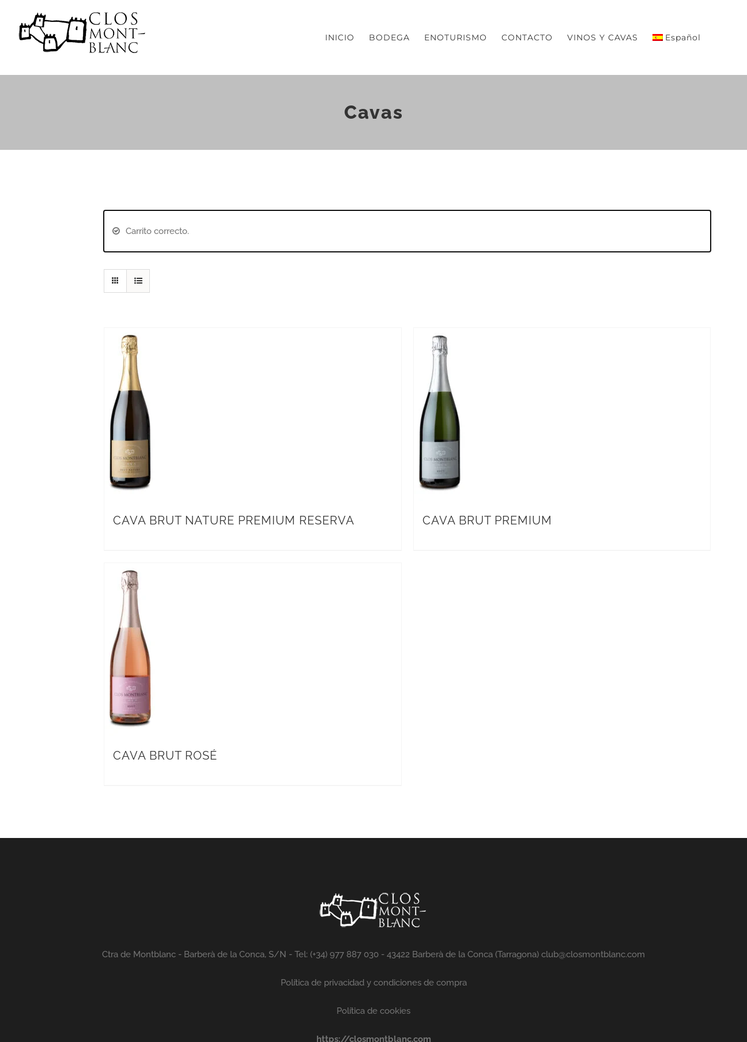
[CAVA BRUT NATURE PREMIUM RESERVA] (130, 338)
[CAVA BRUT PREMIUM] (440, 338)
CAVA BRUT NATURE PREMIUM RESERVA (233, 520)
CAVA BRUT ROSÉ (165, 755)
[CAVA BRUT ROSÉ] (130, 573)
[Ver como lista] (138, 281)
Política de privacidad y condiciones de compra (374, 982)
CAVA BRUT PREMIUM (487, 520)
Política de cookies (373, 1011)
